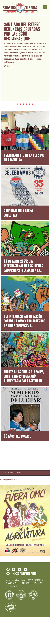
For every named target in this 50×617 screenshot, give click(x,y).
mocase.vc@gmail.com (16, 580)
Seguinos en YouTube (12, 472)
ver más (7, 66)
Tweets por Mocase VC (9, 479)
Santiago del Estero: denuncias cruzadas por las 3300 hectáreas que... (23, 31)
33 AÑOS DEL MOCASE (17, 436)
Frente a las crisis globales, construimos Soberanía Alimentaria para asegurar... (24, 376)
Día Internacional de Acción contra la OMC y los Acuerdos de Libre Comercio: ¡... (24, 321)
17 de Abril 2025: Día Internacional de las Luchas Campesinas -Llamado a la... (23, 265)
